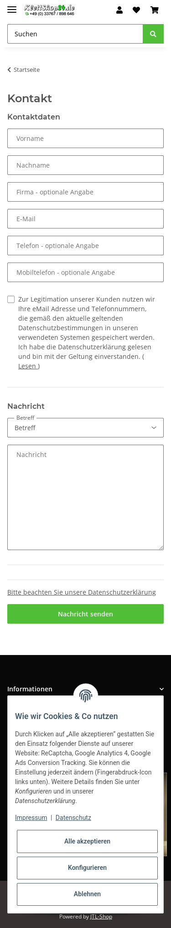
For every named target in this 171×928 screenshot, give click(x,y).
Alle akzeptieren (87, 841)
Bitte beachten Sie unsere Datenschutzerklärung (81, 592)
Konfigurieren (87, 867)
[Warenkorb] (154, 10)
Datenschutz (73, 817)
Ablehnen (87, 894)
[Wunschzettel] (136, 10)
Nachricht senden (85, 614)
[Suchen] (75, 34)
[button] (119, 10)
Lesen (28, 366)
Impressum (31, 817)
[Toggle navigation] (11, 5)
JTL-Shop (101, 916)
